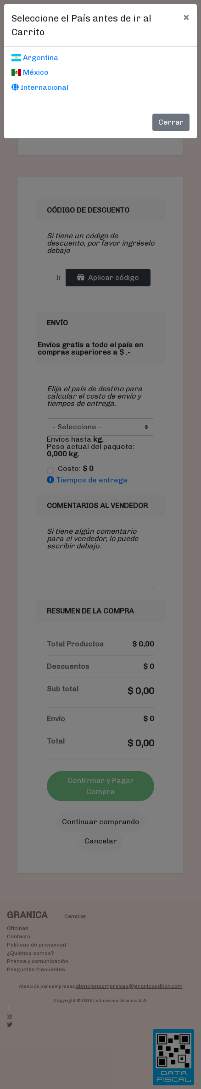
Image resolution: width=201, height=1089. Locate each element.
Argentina (34, 57)
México (30, 72)
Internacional (39, 87)
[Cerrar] (186, 17)
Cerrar (171, 122)
